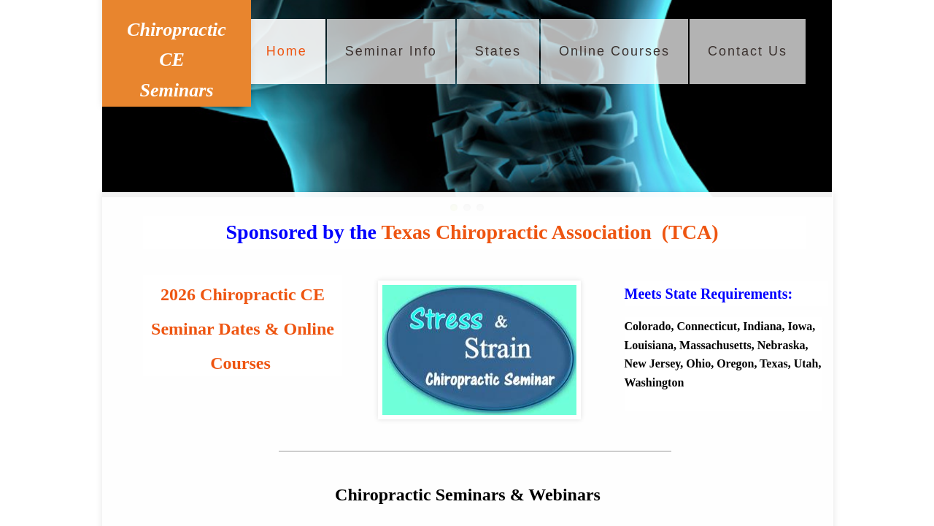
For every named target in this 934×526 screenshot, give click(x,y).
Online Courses (614, 51)
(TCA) (690, 232)
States (498, 51)
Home (286, 51)
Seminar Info (391, 51)
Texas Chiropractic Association (516, 232)
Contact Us (747, 51)
